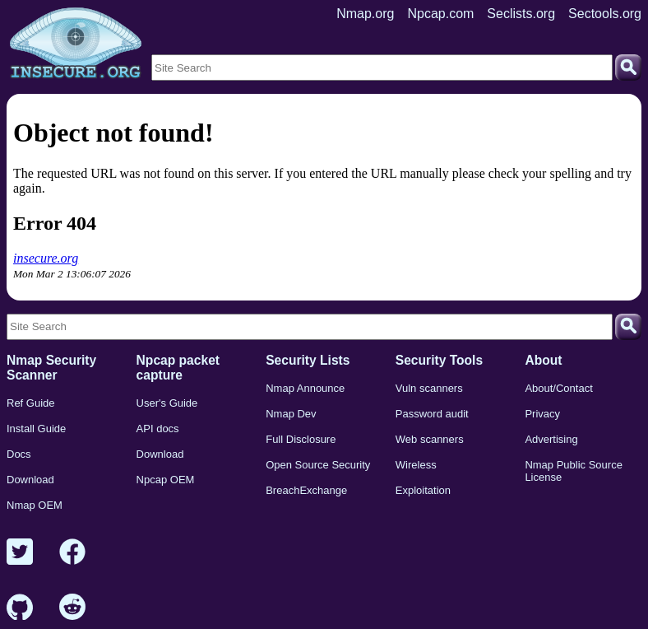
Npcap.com (440, 14)
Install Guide (36, 428)
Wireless (416, 465)
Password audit (432, 414)
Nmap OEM (34, 505)
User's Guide (167, 403)
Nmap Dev (291, 414)
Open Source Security (318, 465)
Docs (19, 454)
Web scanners (430, 439)
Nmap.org (365, 14)
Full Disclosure (301, 439)
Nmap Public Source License (574, 471)
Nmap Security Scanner (51, 367)
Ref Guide (31, 403)
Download (30, 479)
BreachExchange (306, 490)
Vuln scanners (429, 388)
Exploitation (423, 490)
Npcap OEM (166, 479)
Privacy (542, 414)
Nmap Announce (305, 388)
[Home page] (76, 44)
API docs (158, 428)
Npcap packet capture (178, 367)
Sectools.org (604, 14)
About (543, 360)
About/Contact (558, 388)
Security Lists (307, 360)
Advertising (551, 439)
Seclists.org (521, 14)
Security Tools (439, 360)
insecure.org (45, 258)
